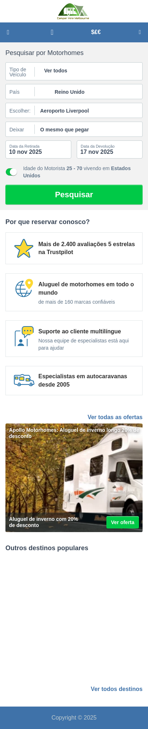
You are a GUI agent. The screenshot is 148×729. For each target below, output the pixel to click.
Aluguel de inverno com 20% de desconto (43, 522)
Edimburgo (37, 587)
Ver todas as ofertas (115, 417)
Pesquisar (8, 32)
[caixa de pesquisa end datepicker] (109, 148)
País (14, 92)
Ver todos (55, 70)
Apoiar (52, 32)
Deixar (16, 129)
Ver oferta (123, 522)
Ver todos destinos (117, 689)
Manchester (37, 650)
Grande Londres (111, 587)
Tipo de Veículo (17, 72)
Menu (140, 32)
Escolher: (19, 111)
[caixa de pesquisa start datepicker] (38, 148)
